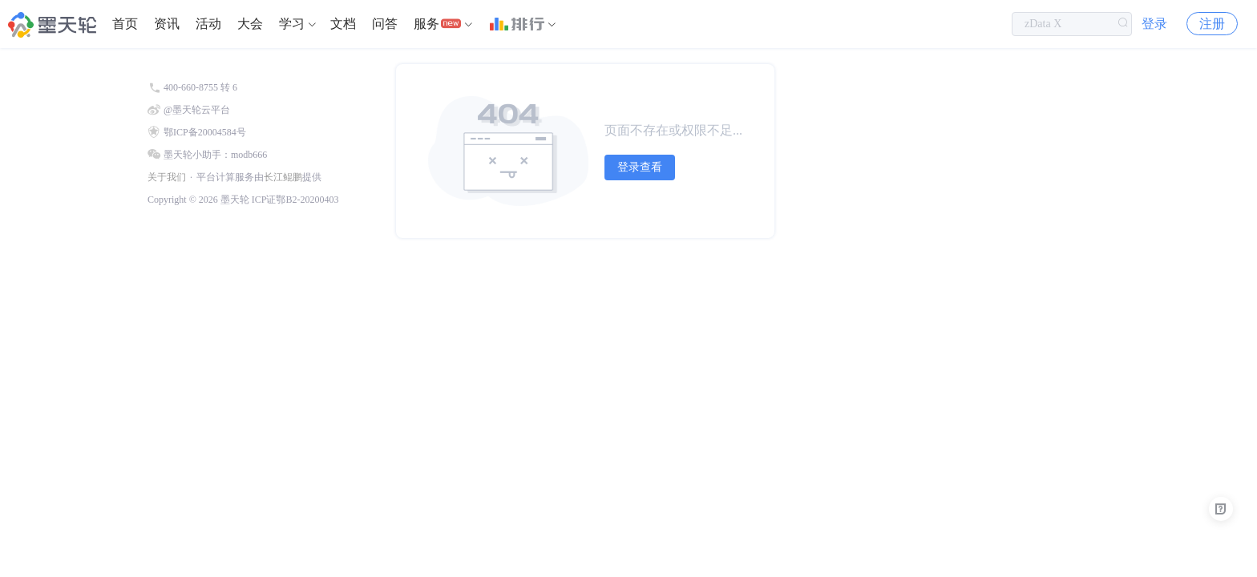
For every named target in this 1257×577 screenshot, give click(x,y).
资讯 (167, 23)
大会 (250, 23)
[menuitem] (125, 24)
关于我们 (167, 177)
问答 (385, 23)
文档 (343, 23)
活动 (208, 23)
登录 (1154, 23)
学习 (292, 23)
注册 (1212, 23)
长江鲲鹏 (283, 177)
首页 (125, 23)
